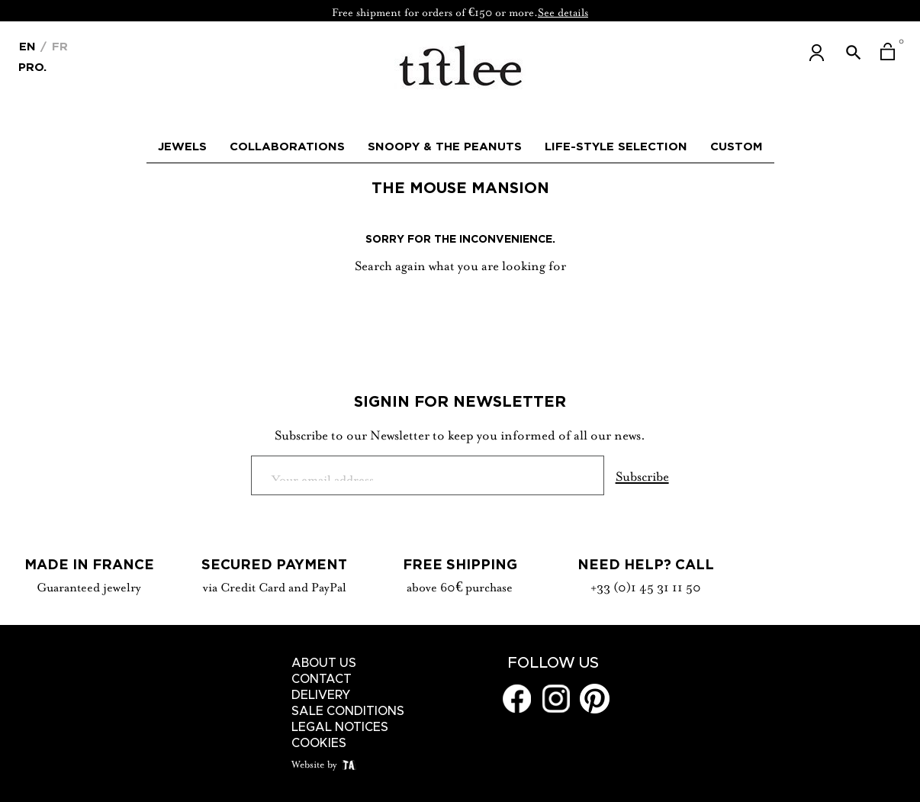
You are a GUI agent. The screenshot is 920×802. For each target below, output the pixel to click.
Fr (58, 46)
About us (323, 663)
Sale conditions (347, 711)
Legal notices (339, 727)
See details (563, 10)
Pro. (32, 66)
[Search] (460, 304)
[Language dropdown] (27, 45)
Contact (321, 679)
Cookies (318, 743)
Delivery (321, 695)
